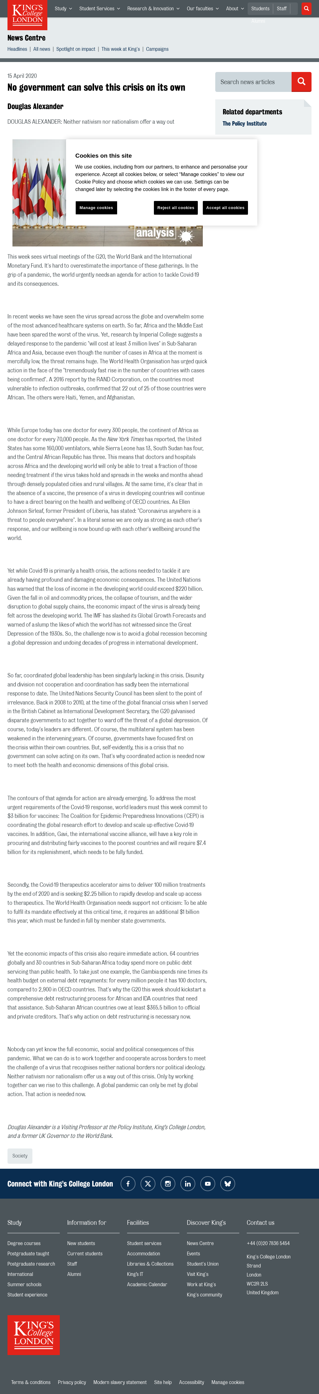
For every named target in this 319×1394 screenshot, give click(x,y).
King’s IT (153, 1276)
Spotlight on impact (75, 50)
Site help (163, 1382)
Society (19, 1155)
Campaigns (157, 50)
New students (93, 1245)
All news (41, 50)
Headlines (17, 50)
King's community (213, 1296)
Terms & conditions (30, 1382)
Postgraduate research (33, 1265)
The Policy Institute (245, 123)
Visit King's (213, 1276)
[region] (161, 182)
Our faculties (204, 10)
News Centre (26, 37)
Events (213, 1255)
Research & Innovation (155, 10)
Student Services (101, 10)
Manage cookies (228, 1382)
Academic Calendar (153, 1286)
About (237, 10)
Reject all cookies (175, 207)
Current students (93, 1255)
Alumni (93, 1276)
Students (260, 8)
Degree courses (33, 1245)
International (33, 1276)
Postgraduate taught (33, 1255)
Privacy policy (72, 1382)
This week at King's (121, 50)
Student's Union (213, 1265)
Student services (153, 1245)
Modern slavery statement (120, 1382)
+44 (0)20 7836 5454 (268, 1243)
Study (65, 10)
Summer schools (33, 1286)
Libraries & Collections (153, 1265)
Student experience (33, 1296)
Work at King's (213, 1286)
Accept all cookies (225, 207)
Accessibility (191, 1382)
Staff (282, 8)
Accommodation (153, 1255)
